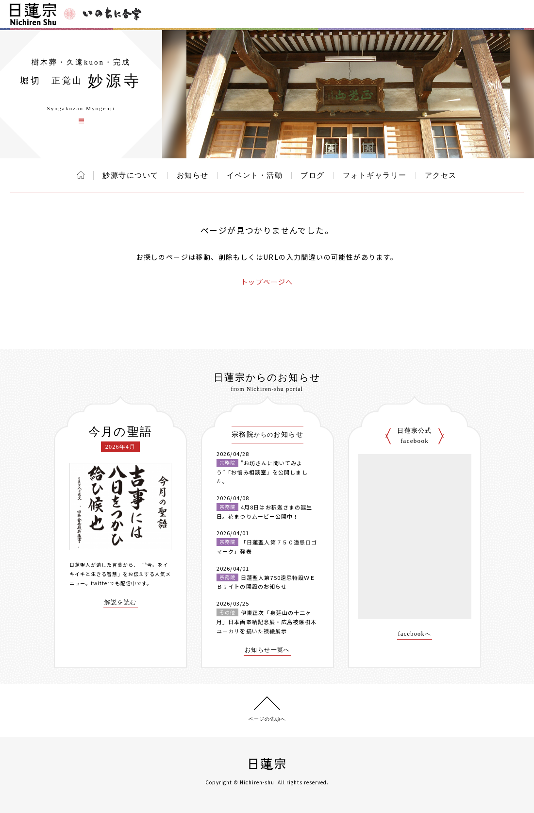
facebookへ (415, 634)
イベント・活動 (255, 175)
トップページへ (267, 282)
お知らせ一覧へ (267, 650)
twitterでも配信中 (113, 583)
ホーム (80, 175)
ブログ (312, 175)
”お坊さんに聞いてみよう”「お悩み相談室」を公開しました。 (262, 472)
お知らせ (193, 175)
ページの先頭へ (267, 719)
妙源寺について (130, 175)
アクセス (441, 175)
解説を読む (120, 602)
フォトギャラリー (375, 175)
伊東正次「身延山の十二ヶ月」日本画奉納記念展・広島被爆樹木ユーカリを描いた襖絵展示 (267, 621)
